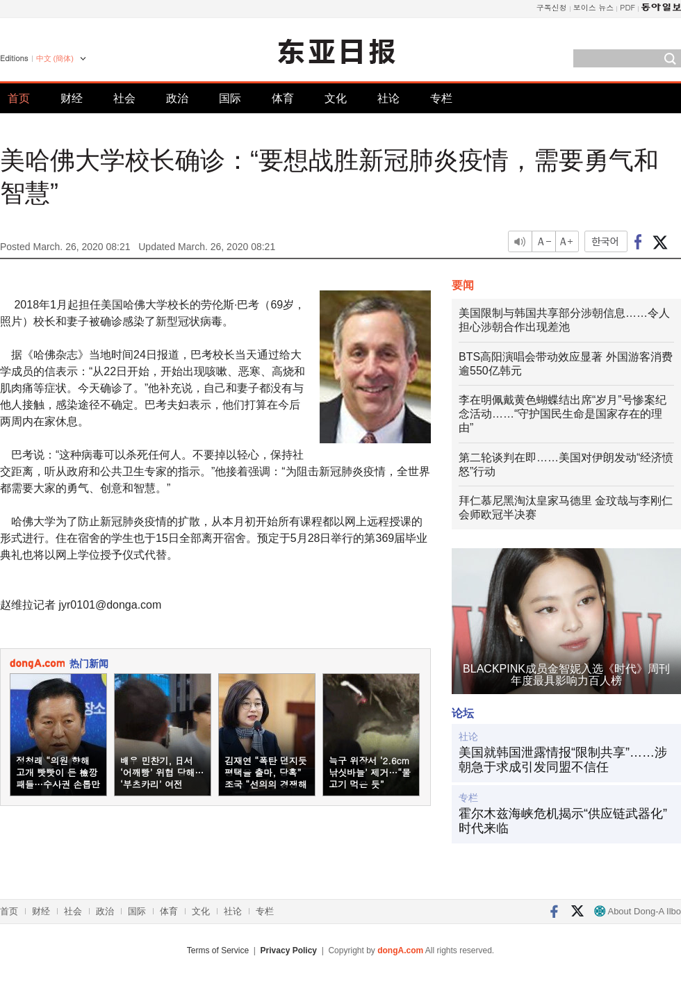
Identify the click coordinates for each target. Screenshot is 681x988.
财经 (71, 98)
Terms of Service (218, 950)
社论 (388, 98)
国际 (230, 98)
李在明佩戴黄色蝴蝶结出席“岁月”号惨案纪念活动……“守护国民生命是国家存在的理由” (562, 414)
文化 (336, 98)
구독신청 (551, 7)
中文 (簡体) (55, 58)
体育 (283, 98)
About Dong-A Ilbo (637, 911)
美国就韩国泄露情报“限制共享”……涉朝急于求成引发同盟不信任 (563, 760)
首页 (19, 98)
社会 (124, 98)
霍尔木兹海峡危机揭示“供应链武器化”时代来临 (563, 821)
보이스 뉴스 (593, 7)
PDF (627, 7)
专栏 (441, 98)
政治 (177, 98)
